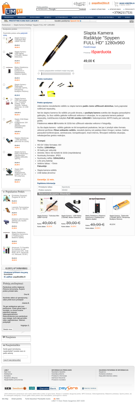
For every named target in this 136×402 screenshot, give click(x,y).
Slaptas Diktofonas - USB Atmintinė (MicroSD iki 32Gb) (22, 139)
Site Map (5, 399)
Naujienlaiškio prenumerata (13, 380)
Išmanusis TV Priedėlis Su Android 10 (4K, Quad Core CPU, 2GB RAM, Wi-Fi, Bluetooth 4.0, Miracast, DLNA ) (20, 251)
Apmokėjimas (115, 9)
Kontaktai (7, 376)
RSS (57, 399)
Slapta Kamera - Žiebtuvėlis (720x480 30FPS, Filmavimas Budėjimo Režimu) (120, 217)
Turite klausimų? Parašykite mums (37, 399)
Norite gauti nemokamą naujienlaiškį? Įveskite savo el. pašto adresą (14, 351)
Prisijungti (130, 9)
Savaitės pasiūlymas (67, 21)
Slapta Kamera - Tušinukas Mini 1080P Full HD (21, 39)
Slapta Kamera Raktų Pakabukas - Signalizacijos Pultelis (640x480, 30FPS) (22, 155)
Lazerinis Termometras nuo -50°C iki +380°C (20, 208)
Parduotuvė (6, 25)
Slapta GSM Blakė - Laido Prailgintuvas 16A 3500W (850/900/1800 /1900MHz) (21, 123)
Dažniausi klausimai (58, 378)
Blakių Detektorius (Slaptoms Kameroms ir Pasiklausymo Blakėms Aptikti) (95, 217)
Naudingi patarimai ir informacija (113, 370)
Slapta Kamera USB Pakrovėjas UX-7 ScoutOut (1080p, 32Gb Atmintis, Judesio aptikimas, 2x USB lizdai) (21, 104)
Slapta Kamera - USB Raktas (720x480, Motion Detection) (71, 216)
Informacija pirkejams (62, 370)
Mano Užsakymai (98, 9)
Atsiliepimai (8, 374)
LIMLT (6, 370)
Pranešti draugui (90, 47)
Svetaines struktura (105, 374)
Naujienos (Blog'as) (11, 378)
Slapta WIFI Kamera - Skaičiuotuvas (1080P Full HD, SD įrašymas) (20, 172)
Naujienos (102, 372)
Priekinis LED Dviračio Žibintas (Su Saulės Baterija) (20, 220)
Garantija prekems (58, 374)
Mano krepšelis (127, 3)
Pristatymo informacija (59, 376)
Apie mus (7, 372)
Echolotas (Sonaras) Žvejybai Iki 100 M (19, 196)
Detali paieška (17, 399)
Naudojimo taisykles (58, 372)
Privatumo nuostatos (59, 380)
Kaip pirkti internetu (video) (108, 376)
